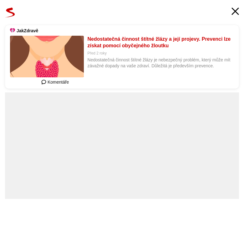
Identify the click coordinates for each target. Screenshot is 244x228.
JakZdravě (27, 30)
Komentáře (55, 82)
